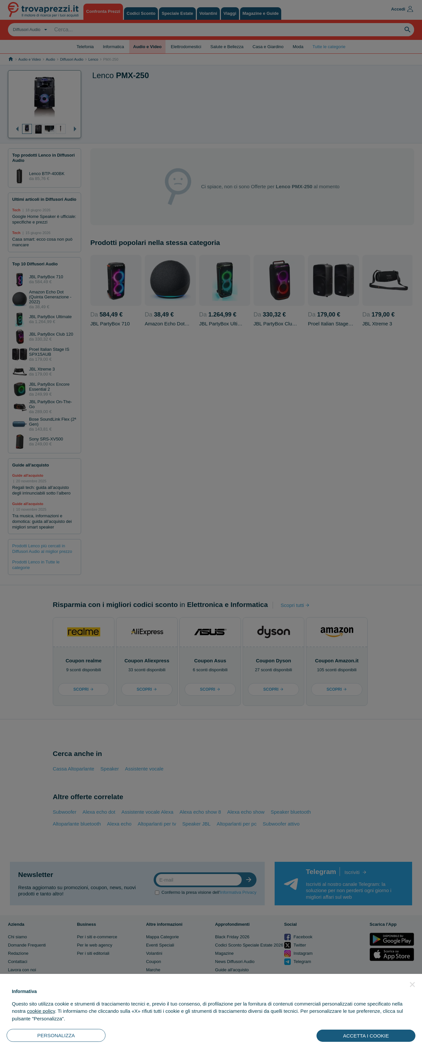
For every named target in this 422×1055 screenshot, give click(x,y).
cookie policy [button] (41, 1011)
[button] (412, 984)
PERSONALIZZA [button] (56, 1035)
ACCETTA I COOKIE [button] (366, 1036)
